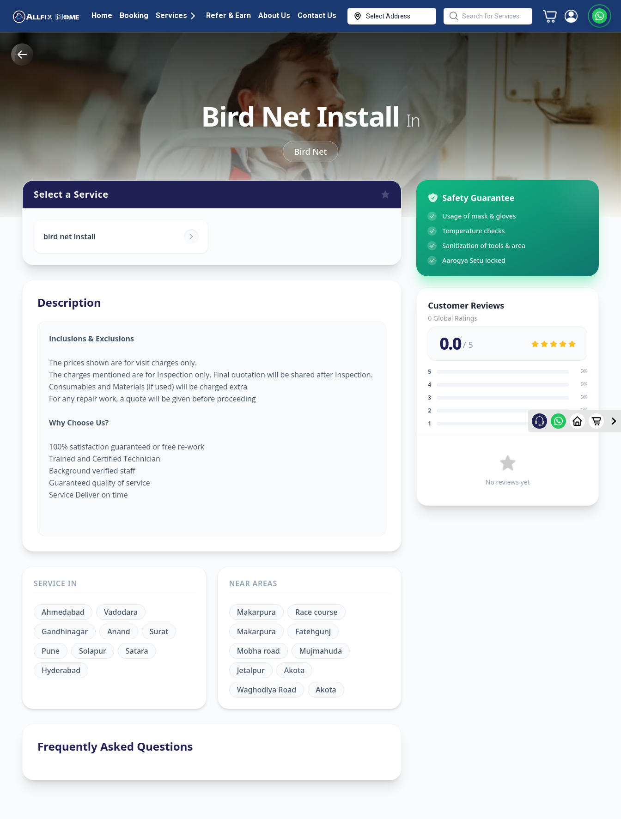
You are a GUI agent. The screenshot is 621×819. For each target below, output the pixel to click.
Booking (134, 15)
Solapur (92, 651)
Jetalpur (251, 670)
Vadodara (121, 612)
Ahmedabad (63, 612)
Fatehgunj (313, 631)
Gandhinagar (65, 631)
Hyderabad (61, 670)
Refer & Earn (228, 15)
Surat (159, 631)
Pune (51, 651)
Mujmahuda (320, 651)
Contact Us (317, 15)
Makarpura (256, 612)
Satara (137, 651)
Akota (294, 670)
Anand (118, 631)
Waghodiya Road (267, 690)
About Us (274, 15)
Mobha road (258, 651)
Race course (316, 612)
